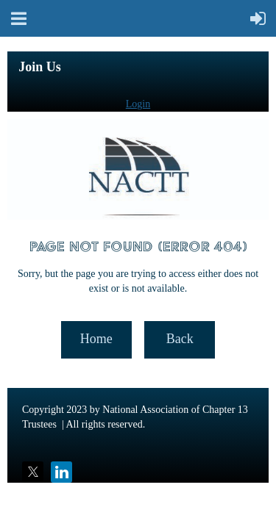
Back (180, 338)
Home (96, 338)
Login (138, 103)
